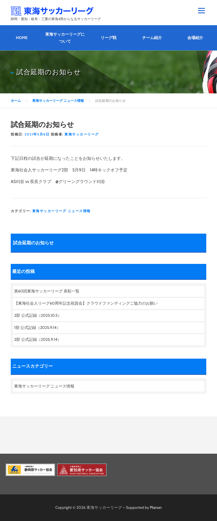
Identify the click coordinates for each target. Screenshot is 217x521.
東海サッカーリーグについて (65, 38)
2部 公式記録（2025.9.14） (37, 339)
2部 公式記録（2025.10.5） (38, 315)
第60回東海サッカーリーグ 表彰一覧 (46, 291)
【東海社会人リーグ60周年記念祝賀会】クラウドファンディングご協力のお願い (86, 303)
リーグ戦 (108, 37)
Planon (156, 507)
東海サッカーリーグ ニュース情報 (61, 211)
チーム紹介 (152, 37)
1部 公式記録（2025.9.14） (37, 327)
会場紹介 (195, 37)
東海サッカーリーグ (81, 134)
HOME (22, 37)
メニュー (201, 10)
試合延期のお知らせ (33, 243)
